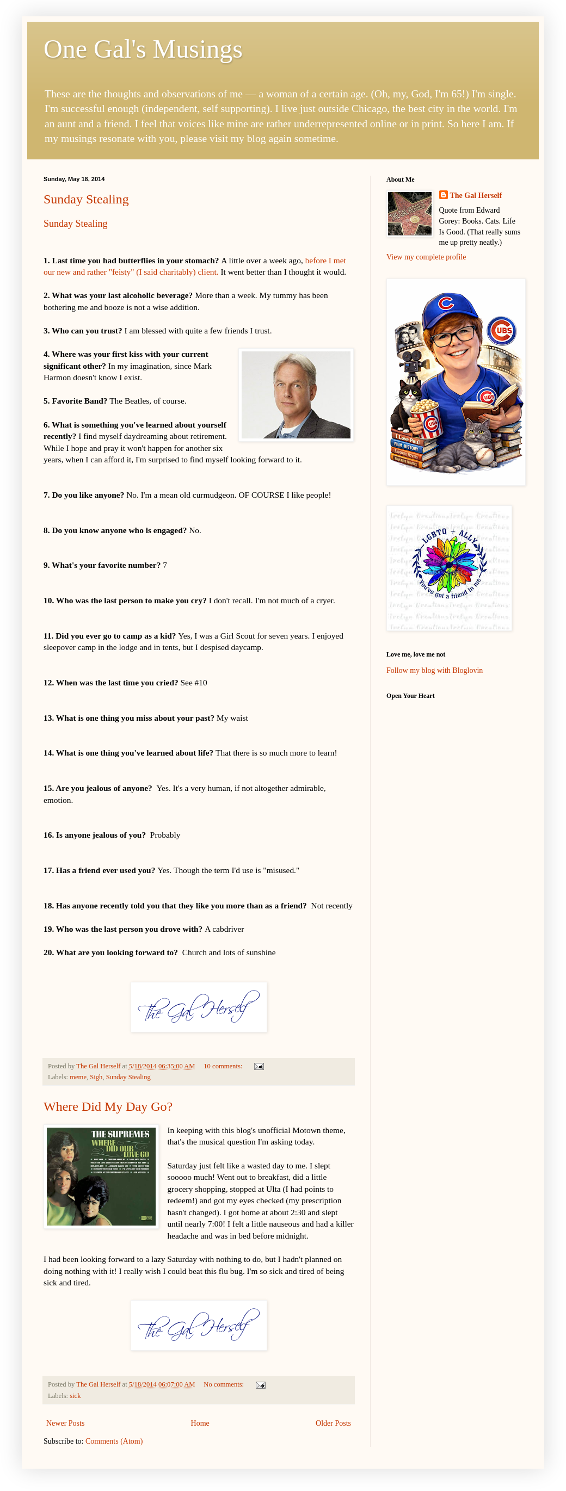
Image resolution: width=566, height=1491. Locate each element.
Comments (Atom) (114, 1441)
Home (200, 1423)
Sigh (96, 1077)
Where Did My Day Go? (108, 1106)
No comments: (224, 1384)
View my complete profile (426, 257)
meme (78, 1077)
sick (75, 1396)
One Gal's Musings (143, 48)
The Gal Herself (476, 195)
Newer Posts (65, 1423)
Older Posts (333, 1423)
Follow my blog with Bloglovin (434, 670)
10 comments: (224, 1066)
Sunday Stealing (86, 199)
